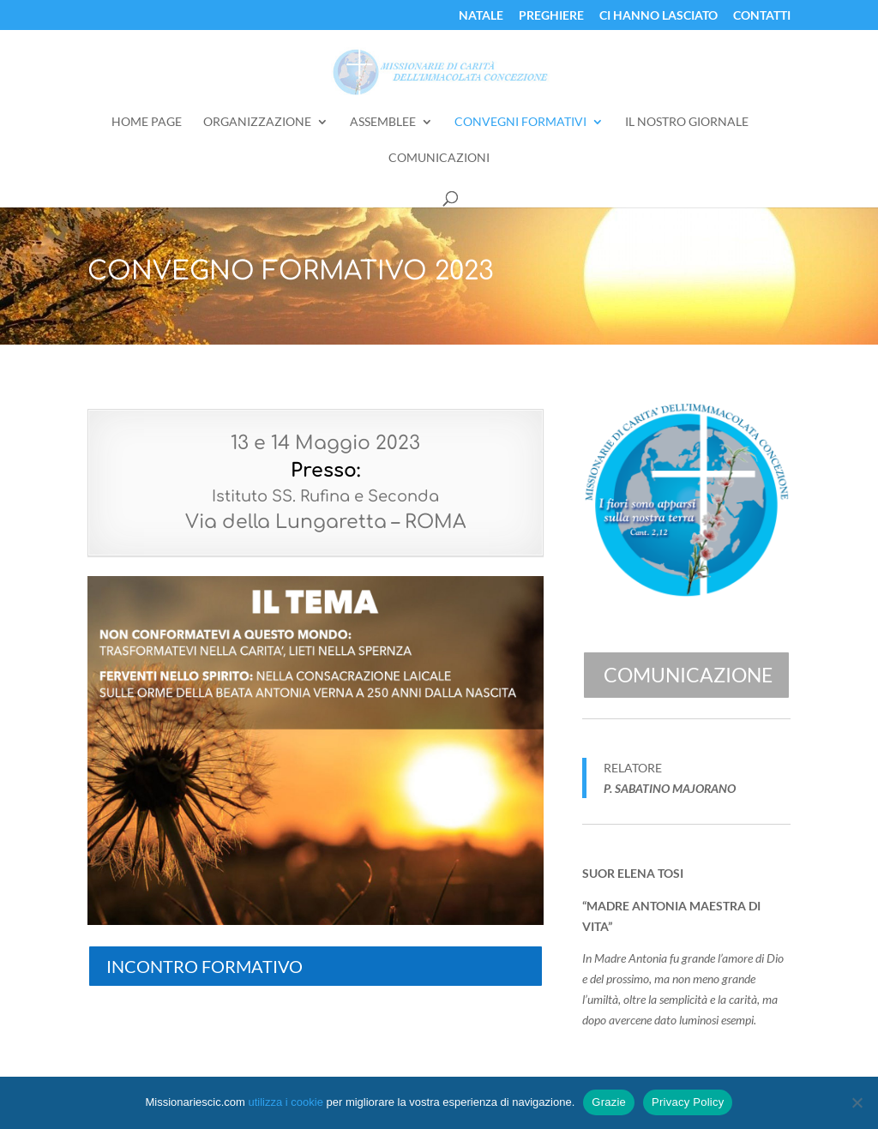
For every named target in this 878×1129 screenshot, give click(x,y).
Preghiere (551, 15)
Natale (481, 15)
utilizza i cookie (285, 1102)
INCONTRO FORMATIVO (204, 966)
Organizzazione (257, 122)
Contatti (762, 15)
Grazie (609, 1102)
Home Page (146, 122)
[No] (856, 1102)
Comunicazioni (439, 158)
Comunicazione (688, 675)
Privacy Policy (688, 1102)
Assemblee (383, 122)
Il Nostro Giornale (687, 122)
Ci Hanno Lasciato (658, 15)
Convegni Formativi (520, 122)
